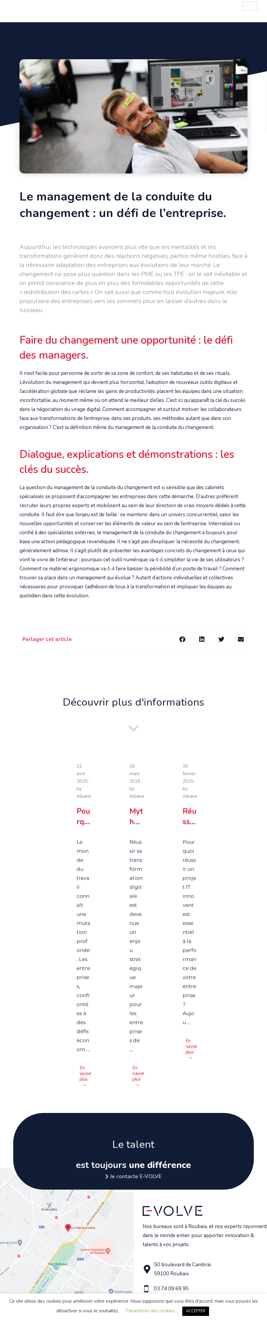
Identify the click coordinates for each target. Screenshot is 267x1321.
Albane (84, 798)
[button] (182, 639)
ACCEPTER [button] (195, 1311)
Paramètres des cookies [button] (150, 1311)
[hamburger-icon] (250, 6)
